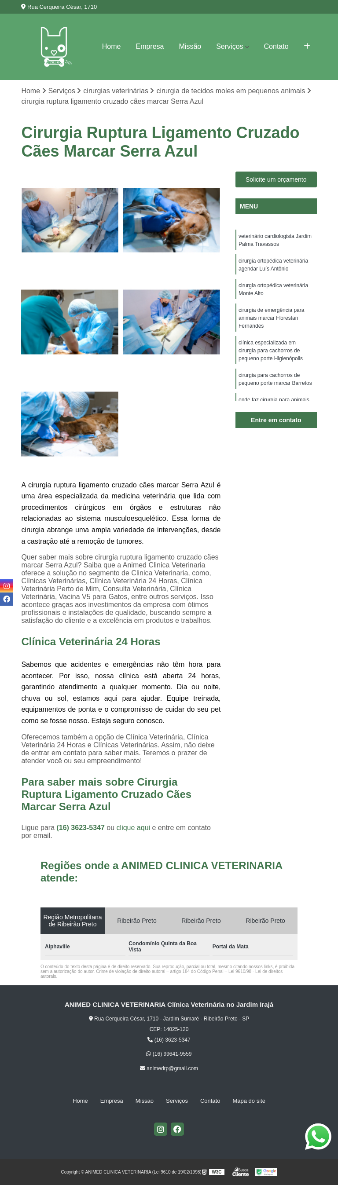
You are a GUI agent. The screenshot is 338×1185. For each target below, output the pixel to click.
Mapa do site (248, 1100)
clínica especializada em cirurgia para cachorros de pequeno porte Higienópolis (271, 351)
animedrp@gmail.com (169, 1068)
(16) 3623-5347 (81, 827)
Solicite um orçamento (276, 179)
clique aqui (134, 827)
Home (111, 46)
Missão (190, 46)
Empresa (150, 46)
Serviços (229, 46)
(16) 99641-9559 (168, 1054)
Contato (276, 46)
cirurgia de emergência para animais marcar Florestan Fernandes (271, 318)
